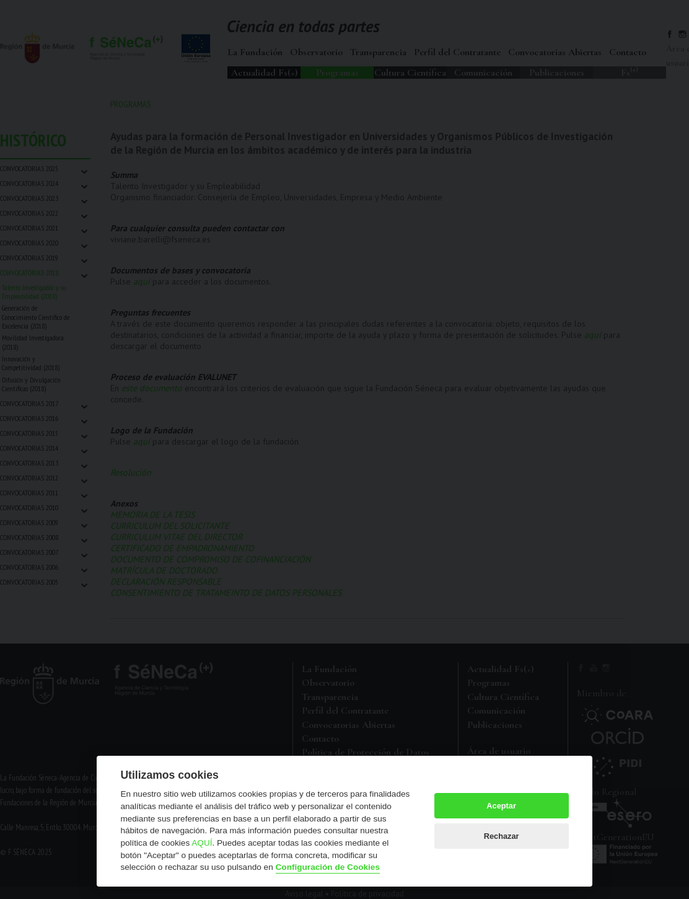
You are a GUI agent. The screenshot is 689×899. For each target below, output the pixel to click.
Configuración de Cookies (328, 867)
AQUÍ (201, 843)
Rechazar (501, 836)
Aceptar (501, 805)
